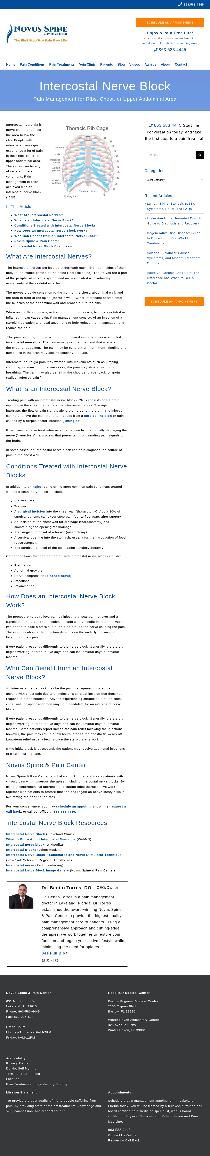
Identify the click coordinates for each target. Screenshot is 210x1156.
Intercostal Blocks (21, 849)
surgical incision (98, 415)
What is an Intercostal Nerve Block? (44, 220)
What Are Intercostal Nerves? (38, 215)
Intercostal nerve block (25, 844)
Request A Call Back (124, 1140)
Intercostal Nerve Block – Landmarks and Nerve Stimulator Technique (64, 854)
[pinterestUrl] (56, 961)
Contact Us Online (122, 1135)
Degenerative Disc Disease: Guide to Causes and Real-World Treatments (174, 238)
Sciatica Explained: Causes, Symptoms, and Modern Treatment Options (174, 258)
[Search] (200, 155)
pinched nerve (58, 575)
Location (12, 1079)
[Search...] (170, 155)
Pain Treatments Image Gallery (30, 1084)
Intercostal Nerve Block (25, 834)
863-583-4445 (64, 811)
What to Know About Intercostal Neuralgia (41, 839)
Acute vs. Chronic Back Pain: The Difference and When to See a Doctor (173, 278)
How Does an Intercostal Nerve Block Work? (51, 230)
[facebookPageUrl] (43, 961)
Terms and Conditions (23, 1073)
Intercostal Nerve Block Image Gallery (37, 870)
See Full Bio (53, 953)
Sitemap (62, 1084)
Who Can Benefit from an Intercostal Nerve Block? (56, 236)
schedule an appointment (77, 806)
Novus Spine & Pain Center (36, 241)
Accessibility (16, 1058)
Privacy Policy (17, 1063)
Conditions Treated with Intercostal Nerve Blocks (55, 225)
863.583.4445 (194, 4)
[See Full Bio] (66, 953)
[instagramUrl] (52, 961)
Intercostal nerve (20, 865)
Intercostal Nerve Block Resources (43, 246)
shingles (72, 421)
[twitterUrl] (47, 961)
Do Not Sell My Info (21, 1068)
